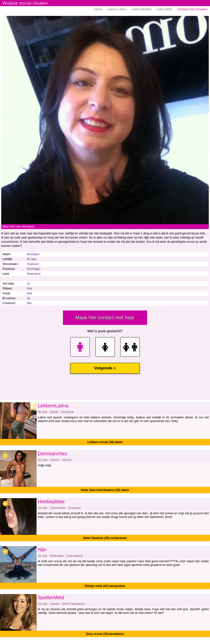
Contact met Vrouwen (192, 9)
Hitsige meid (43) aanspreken (105, 586)
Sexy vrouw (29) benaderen (105, 634)
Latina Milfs (164, 9)
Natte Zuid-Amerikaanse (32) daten (105, 490)
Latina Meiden (141, 9)
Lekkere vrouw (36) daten (104, 442)
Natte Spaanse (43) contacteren (105, 538)
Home (98, 9)
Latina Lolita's (117, 9)
